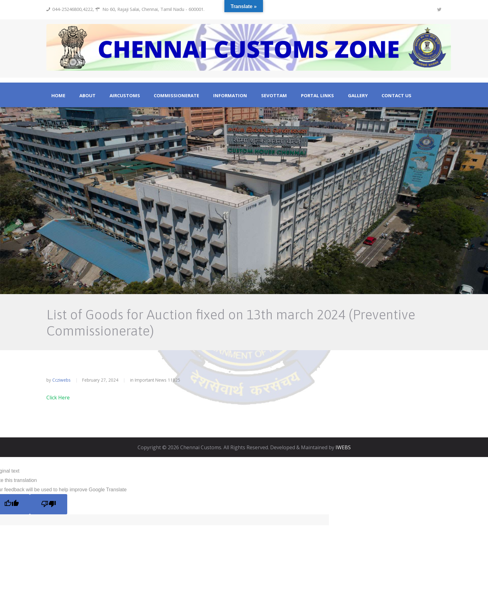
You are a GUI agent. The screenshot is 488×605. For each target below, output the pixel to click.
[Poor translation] (48, 504)
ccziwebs (61, 380)
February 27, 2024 (100, 380)
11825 (174, 380)
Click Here (58, 397)
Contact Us (396, 95)
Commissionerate (176, 95)
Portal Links (317, 95)
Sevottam (274, 95)
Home (58, 95)
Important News (151, 380)
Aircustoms (125, 95)
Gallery (358, 95)
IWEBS (343, 447)
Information (230, 95)
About (87, 95)
